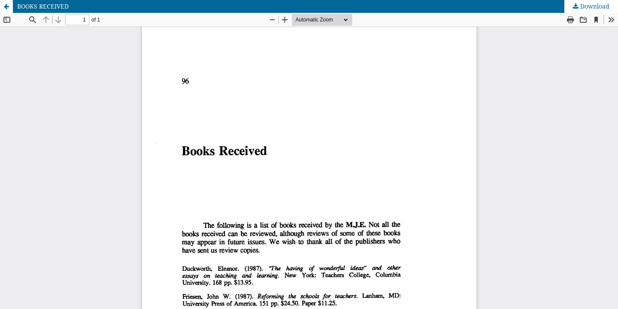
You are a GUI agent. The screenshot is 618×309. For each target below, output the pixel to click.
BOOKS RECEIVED (43, 6)
